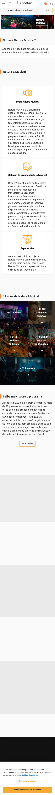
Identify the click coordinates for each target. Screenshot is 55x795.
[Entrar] (45, 3)
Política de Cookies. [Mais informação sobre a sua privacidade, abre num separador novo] (30, 775)
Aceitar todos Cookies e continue (27, 789)
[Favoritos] (10, 3)
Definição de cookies (27, 781)
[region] (27, 778)
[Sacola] (51, 3)
